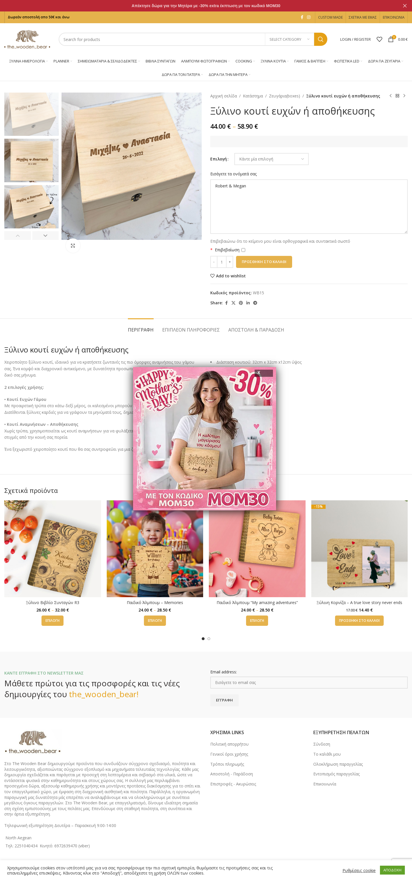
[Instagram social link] (308, 17)
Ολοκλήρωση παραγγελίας (338, 764)
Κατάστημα (253, 96)
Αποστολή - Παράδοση (231, 774)
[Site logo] (27, 39)
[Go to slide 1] (203, 638)
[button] (17, 235)
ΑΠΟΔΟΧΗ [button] (392, 870)
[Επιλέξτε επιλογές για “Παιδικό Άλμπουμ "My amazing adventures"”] (257, 621)
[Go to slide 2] (208, 638)
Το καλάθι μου (327, 754)
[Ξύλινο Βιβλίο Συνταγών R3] (52, 548)
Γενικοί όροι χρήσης (229, 754)
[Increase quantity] (229, 262)
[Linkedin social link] (248, 303)
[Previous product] (390, 96)
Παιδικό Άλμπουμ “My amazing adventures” (257, 602)
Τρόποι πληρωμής (227, 764)
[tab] (141, 327)
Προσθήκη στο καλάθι (264, 261)
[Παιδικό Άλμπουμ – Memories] (155, 548)
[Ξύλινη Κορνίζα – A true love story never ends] (359, 548)
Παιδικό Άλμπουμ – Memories (155, 602)
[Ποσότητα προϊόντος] (221, 262)
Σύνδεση (321, 744)
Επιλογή (218, 159)
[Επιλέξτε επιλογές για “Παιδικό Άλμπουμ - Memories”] (155, 621)
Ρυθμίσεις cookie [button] (359, 870)
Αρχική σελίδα (223, 96)
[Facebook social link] (301, 17)
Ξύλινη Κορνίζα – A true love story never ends (359, 602)
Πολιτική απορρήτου (229, 744)
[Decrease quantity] (213, 262)
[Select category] (289, 39)
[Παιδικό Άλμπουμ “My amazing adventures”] (257, 548)
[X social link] (233, 303)
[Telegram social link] (255, 303)
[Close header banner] (405, 5)
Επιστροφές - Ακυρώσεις (233, 784)
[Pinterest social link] (241, 303)
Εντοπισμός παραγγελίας (336, 774)
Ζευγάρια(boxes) (284, 96)
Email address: (223, 672)
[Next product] (404, 96)
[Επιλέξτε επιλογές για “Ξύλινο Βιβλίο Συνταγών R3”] (52, 621)
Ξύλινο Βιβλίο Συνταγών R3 (52, 602)
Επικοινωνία (324, 784)
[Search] (193, 39)
